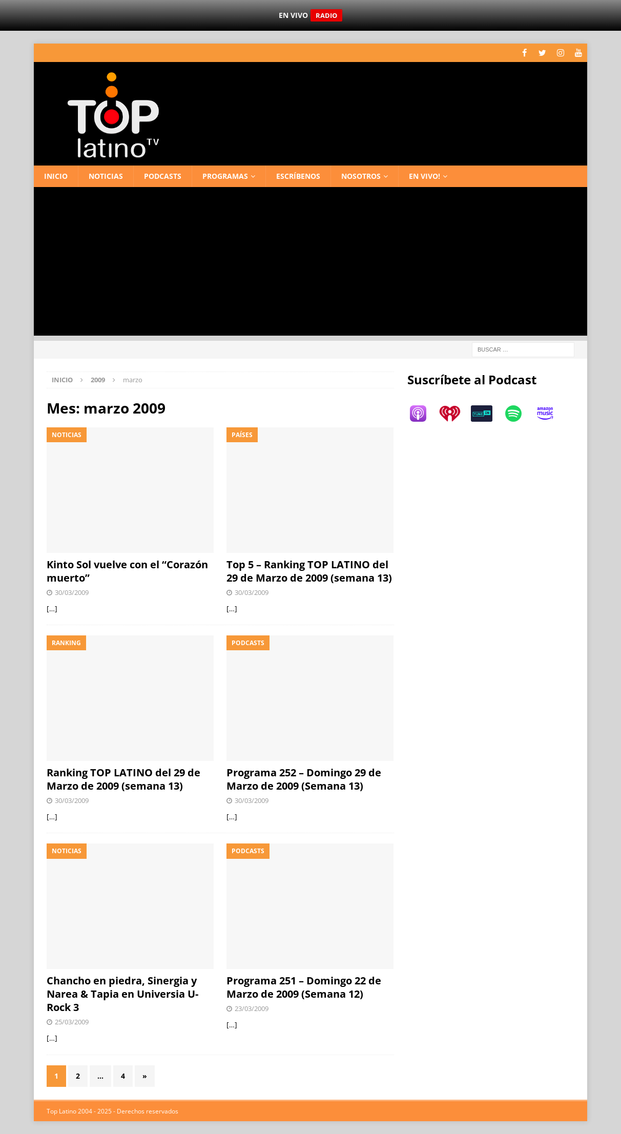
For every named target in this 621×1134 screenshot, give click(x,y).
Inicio (56, 175)
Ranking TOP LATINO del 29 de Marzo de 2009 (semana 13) (123, 779)
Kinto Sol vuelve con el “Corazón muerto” (127, 571)
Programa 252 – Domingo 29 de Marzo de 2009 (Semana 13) (303, 779)
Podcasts (162, 175)
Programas (225, 175)
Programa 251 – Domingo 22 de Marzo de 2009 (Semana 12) (303, 987)
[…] (52, 608)
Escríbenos (298, 175)
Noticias (106, 175)
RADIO (326, 15)
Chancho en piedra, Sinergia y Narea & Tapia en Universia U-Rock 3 (122, 994)
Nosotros (361, 175)
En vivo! (424, 175)
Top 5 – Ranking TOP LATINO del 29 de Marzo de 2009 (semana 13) (309, 571)
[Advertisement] (310, 263)
